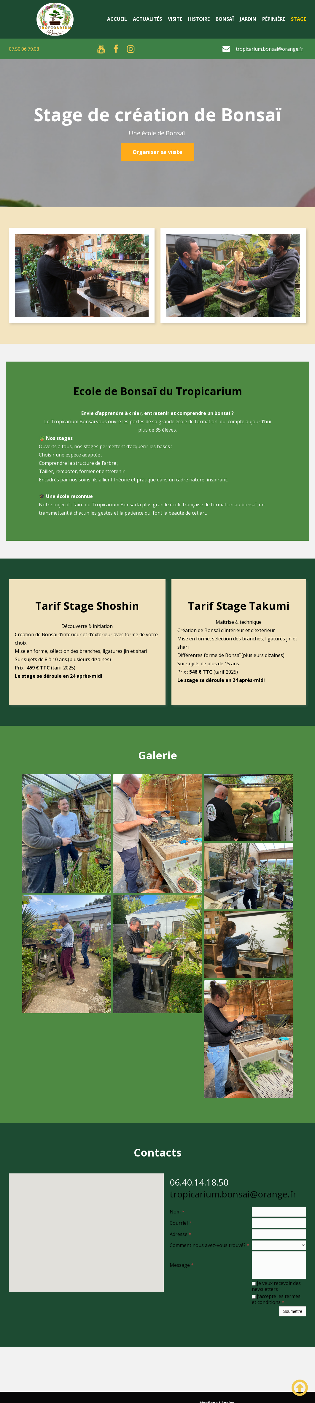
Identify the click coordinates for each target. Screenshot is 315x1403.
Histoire (199, 19)
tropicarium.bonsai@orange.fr (269, 49)
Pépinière (273, 19)
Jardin (248, 19)
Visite (175, 19)
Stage (298, 19)
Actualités (147, 19)
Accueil (117, 19)
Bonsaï (225, 19)
